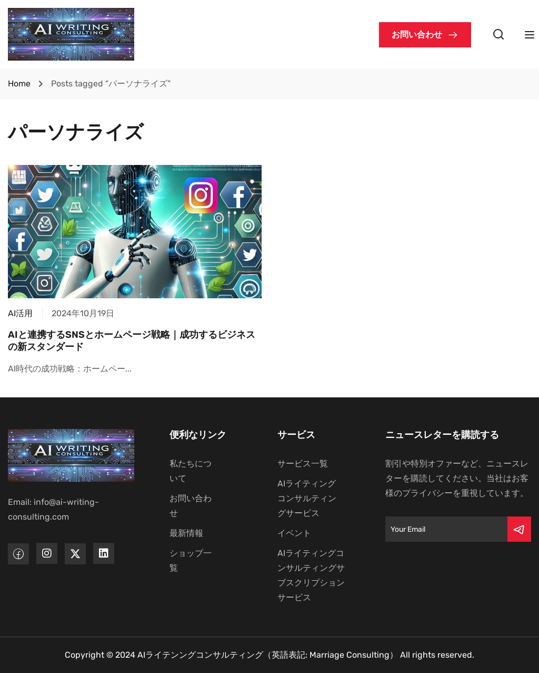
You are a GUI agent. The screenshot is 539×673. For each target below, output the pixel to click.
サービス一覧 (302, 464)
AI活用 (20, 313)
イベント (294, 533)
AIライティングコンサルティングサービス (306, 498)
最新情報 (186, 533)
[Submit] (519, 529)
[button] (425, 34)
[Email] (446, 529)
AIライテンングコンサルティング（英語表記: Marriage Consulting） (267, 655)
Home (19, 84)
